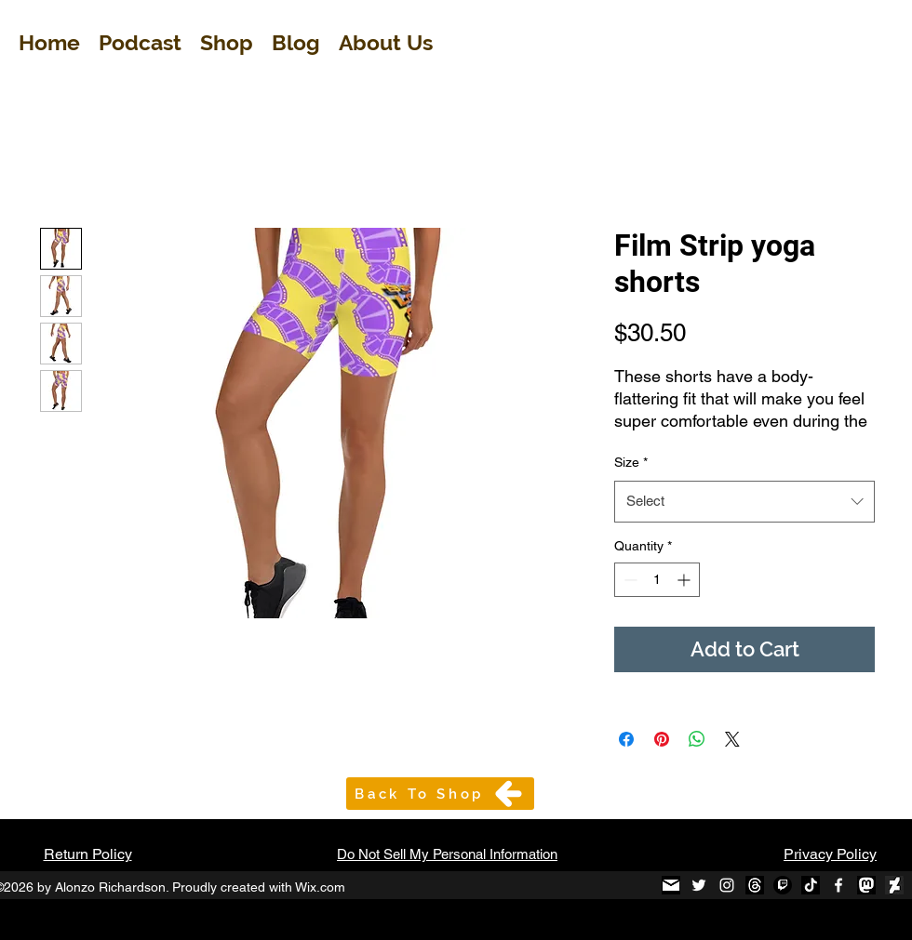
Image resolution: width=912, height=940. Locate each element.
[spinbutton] (657, 579)
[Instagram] (727, 885)
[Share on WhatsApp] (697, 739)
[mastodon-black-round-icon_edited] (866, 885)
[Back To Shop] (440, 793)
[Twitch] (782, 885)
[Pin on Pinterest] (661, 739)
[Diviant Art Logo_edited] (894, 885)
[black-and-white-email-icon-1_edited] (671, 885)
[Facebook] (838, 885)
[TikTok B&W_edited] (810, 885)
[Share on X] (732, 739)
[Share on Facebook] (626, 739)
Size (631, 462)
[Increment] (685, 579)
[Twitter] (699, 885)
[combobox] (744, 501)
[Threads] (754, 885)
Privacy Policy (830, 854)
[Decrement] (628, 579)
